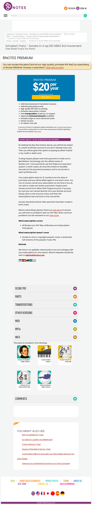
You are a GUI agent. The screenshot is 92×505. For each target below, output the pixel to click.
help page (54, 215)
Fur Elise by (37, 439)
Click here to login (55, 67)
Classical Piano (19, 36)
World (8, 41)
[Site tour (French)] (43, 493)
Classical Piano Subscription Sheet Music (43, 36)
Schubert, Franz (21, 34)
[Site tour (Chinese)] (52, 493)
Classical (10, 34)
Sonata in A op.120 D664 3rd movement (45, 34)
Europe (15, 41)
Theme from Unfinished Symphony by (46, 463)
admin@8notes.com (35, 255)
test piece (57, 210)
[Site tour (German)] (62, 493)
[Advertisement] (46, 25)
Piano (8, 36)
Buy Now (46, 97)
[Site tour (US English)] (38, 493)
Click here (37, 132)
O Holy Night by (31, 444)
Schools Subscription (64, 127)
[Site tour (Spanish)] (57, 493)
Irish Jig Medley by (32, 435)
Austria (23, 41)
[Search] (85, 15)
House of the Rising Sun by (36, 449)
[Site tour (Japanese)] (48, 493)
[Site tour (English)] (33, 493)
